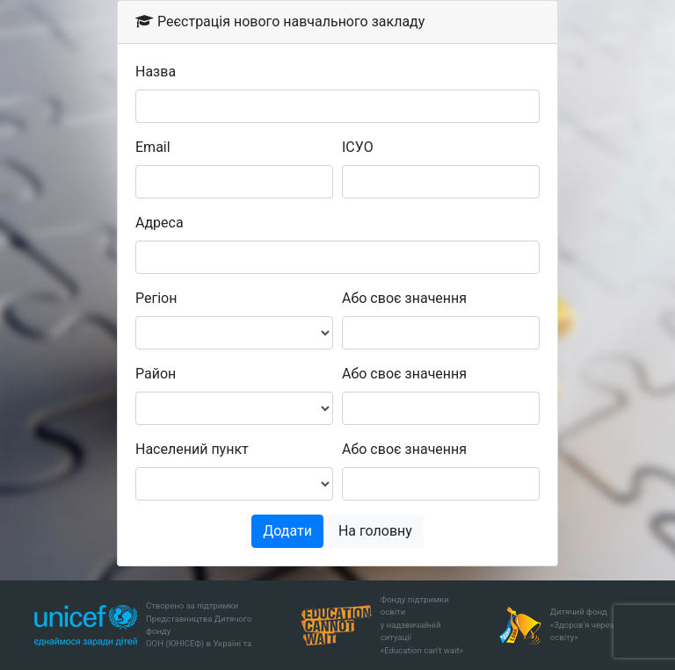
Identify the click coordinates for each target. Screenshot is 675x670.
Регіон (156, 298)
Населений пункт (192, 449)
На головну (375, 530)
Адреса (159, 222)
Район (155, 373)
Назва (155, 71)
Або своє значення (404, 298)
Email (153, 147)
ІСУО (358, 147)
